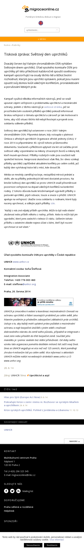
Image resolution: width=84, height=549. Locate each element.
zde (53, 203)
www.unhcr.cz (21, 261)
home (7, 45)
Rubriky (16, 45)
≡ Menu (42, 39)
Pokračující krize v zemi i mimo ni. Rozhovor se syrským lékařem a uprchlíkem (41, 403)
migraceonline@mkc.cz (23, 475)
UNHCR (8, 429)
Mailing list (27, 491)
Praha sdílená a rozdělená (18, 506)
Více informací (57, 539)
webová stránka (53, 106)
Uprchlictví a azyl (39, 375)
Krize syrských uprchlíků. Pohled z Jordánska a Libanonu (36, 410)
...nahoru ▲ (74, 441)
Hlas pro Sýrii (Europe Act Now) (22, 397)
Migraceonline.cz (42, 9)
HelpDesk (9, 510)
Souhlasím (52, 545)
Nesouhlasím (33, 545)
